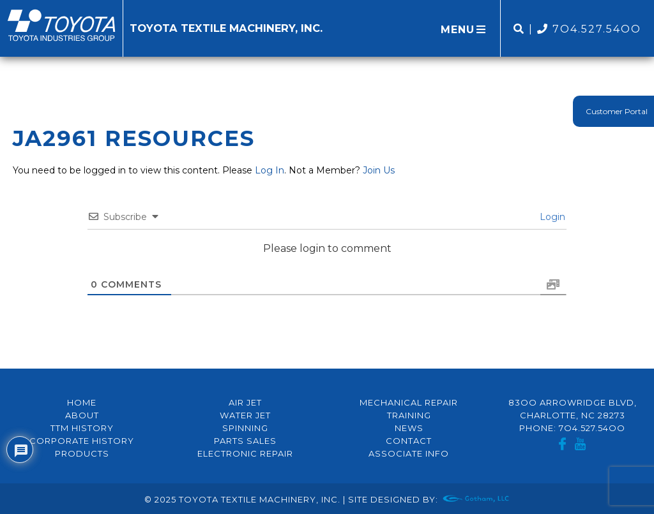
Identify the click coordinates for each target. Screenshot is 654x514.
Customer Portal (617, 111)
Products (82, 453)
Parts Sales (245, 441)
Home (81, 402)
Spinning (245, 428)
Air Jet (245, 402)
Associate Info (409, 453)
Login (551, 217)
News (409, 428)
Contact (409, 441)
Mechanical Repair (409, 402)
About (82, 415)
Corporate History (81, 441)
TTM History (82, 428)
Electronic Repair (245, 453)
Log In (269, 170)
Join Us (379, 170)
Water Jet (245, 415)
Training (409, 415)
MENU (464, 30)
